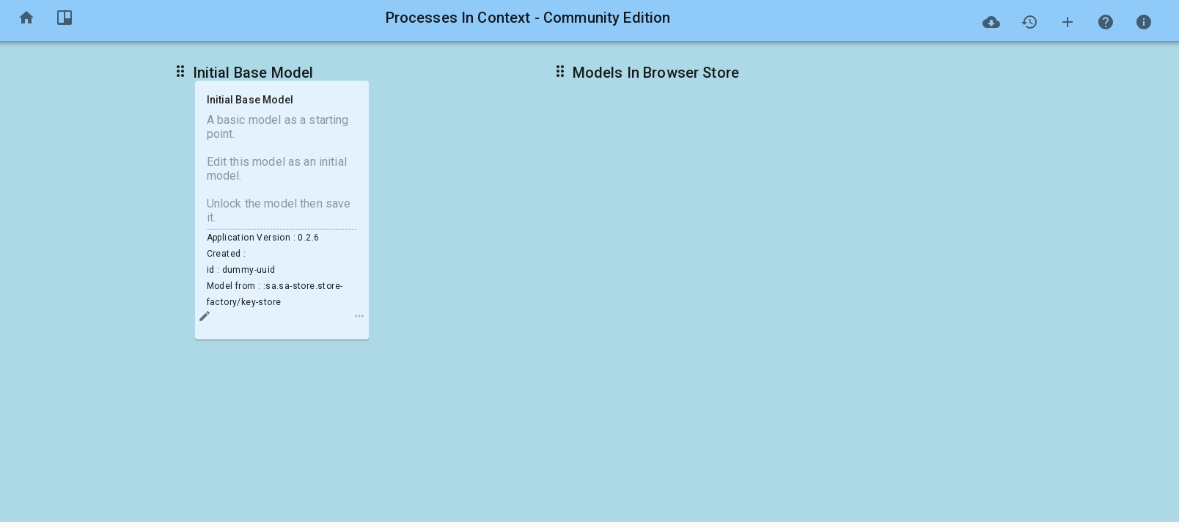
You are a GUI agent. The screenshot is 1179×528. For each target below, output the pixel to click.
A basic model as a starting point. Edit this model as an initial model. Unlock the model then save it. (282, 168)
